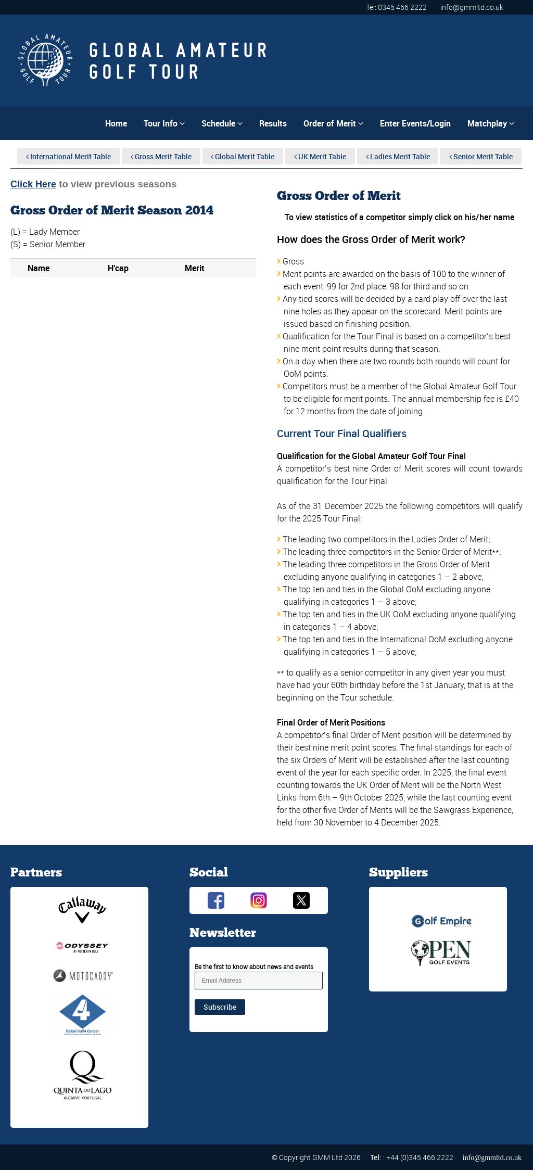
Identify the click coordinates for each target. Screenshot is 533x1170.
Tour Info (164, 123)
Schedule (222, 123)
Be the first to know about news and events (254, 966)
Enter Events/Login (415, 123)
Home (116, 123)
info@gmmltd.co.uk (471, 7)
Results (273, 123)
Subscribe (220, 1007)
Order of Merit (333, 123)
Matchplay (490, 123)
